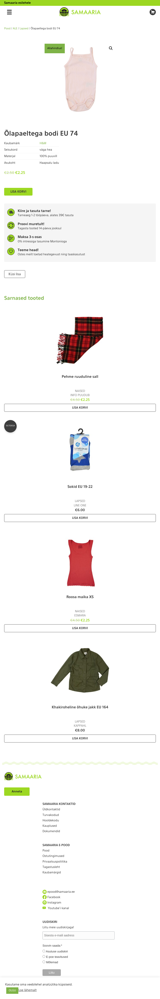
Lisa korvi (18, 191)
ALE (15, 28)
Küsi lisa (15, 274)
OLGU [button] (12, 990)
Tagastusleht (51, 867)
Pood (7, 28)
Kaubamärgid (51, 872)
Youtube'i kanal (55, 908)
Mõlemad (52, 962)
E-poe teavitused (57, 956)
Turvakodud (50, 815)
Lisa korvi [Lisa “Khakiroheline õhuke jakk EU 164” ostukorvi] (80, 738)
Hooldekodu (50, 820)
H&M (43, 143)
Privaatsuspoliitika (54, 861)
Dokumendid (51, 831)
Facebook (51, 897)
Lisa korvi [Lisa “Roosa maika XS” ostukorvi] (80, 628)
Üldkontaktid (51, 809)
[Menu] (9, 12)
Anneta (17, 791)
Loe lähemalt (27, 990)
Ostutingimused (53, 856)
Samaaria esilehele (17, 3)
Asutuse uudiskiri (57, 951)
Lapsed (24, 28)
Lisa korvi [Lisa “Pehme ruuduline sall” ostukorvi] (80, 407)
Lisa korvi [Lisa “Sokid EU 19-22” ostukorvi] (80, 518)
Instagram (51, 903)
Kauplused (49, 826)
